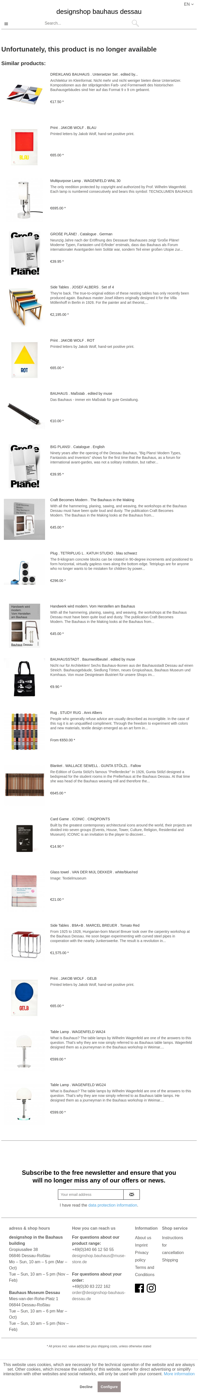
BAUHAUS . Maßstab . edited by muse (81, 393)
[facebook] (139, 1288)
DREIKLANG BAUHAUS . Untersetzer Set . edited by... (94, 74)
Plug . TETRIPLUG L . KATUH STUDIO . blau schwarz (93, 553)
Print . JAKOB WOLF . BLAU (73, 128)
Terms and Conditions (144, 1271)
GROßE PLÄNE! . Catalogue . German (81, 234)
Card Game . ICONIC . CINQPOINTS (80, 819)
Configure (109, 1387)
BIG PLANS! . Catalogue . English (77, 447)
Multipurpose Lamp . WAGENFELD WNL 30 (85, 181)
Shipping (170, 1260)
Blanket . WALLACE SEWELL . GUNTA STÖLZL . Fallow (95, 766)
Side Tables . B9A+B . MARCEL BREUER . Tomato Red (94, 925)
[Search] (135, 23)
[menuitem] (91, 24)
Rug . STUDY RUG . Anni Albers (76, 713)
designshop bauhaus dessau (99, 11)
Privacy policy (141, 1256)
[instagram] (151, 1288)
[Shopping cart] (188, 24)
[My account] (176, 24)
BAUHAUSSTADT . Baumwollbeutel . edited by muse (92, 659)
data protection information (112, 1205)
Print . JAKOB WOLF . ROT (72, 340)
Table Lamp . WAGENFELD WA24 (77, 1032)
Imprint (141, 1245)
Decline (86, 1387)
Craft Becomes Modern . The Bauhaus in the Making (92, 500)
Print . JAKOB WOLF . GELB (73, 978)
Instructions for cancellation (173, 1245)
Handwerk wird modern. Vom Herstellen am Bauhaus (92, 606)
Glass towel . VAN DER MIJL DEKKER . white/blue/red (93, 872)
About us (143, 1238)
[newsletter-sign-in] (131, 1194)
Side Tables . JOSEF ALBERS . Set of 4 (82, 287)
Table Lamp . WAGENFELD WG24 (78, 1085)
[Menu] (8, 24)
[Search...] (91, 23)
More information (179, 1374)
